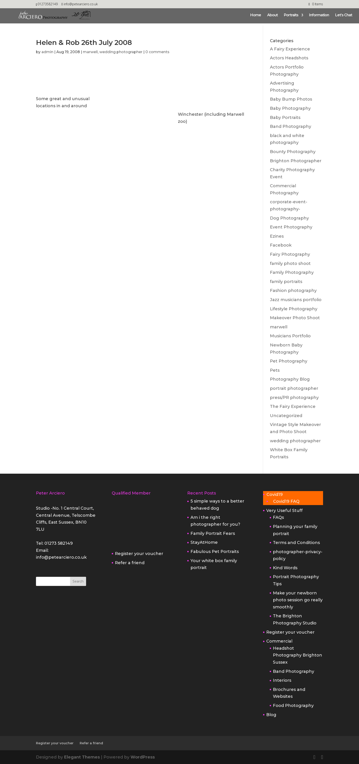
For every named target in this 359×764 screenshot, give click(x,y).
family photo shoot (290, 263)
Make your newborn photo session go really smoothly (298, 600)
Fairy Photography (290, 254)
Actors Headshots (289, 57)
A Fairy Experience (290, 49)
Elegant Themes (82, 757)
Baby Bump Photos (291, 99)
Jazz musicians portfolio (295, 299)
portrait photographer (294, 388)
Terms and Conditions (296, 542)
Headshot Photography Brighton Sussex (297, 655)
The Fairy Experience (292, 406)
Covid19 (275, 494)
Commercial (279, 641)
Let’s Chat (343, 15)
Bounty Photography (292, 151)
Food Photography (293, 705)
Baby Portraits (285, 117)
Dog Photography (289, 218)
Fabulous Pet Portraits (214, 551)
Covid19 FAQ (286, 501)
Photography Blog (290, 379)
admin (47, 52)
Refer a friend (129, 562)
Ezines (277, 236)
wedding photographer (120, 52)
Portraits (291, 15)
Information (319, 15)
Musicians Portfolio (290, 335)
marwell (90, 52)
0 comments (157, 52)
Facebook (280, 245)
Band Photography (290, 126)
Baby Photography (290, 108)
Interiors (282, 680)
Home (255, 15)
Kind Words (285, 567)
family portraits (286, 281)
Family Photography (292, 272)
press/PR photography (294, 397)
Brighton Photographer (295, 160)
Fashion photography (293, 290)
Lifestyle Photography (293, 308)
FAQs (278, 517)
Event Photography (291, 227)
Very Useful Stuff (284, 510)
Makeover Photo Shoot (295, 317)
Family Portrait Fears (212, 533)
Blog (271, 714)
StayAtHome (204, 542)
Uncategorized (286, 415)
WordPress (143, 757)
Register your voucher (139, 553)
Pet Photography (288, 361)
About (272, 15)
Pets (275, 370)
